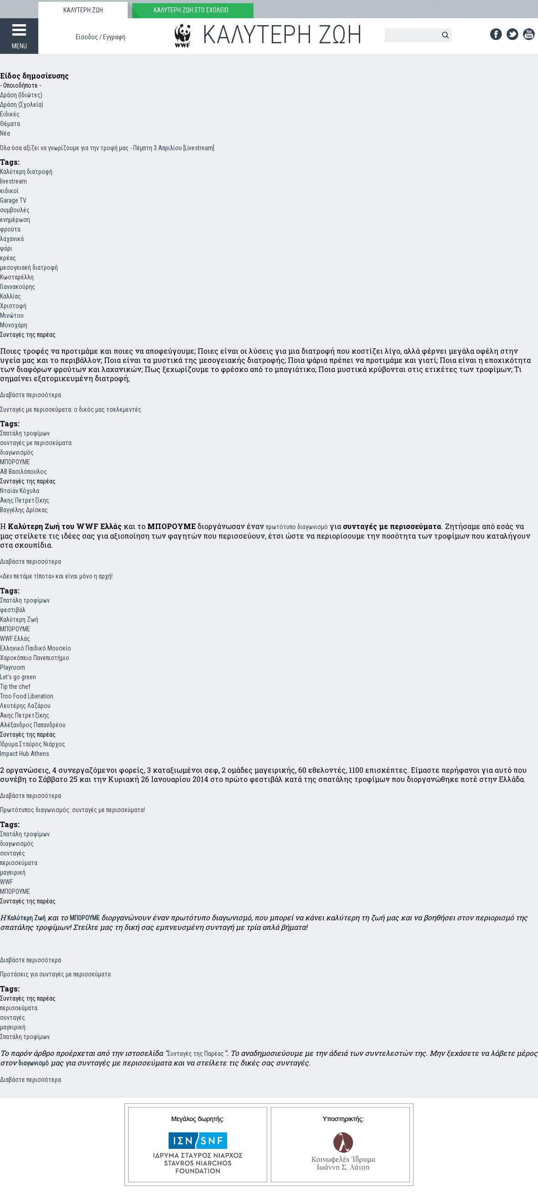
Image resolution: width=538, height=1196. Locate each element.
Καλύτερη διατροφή (26, 171)
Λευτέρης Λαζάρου (25, 705)
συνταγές (12, 853)
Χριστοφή (13, 305)
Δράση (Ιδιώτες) (21, 95)
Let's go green (18, 677)
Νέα (5, 133)
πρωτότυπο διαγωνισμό (297, 526)
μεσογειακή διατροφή (29, 267)
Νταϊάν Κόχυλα (19, 490)
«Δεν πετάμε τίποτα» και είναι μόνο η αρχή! (56, 576)
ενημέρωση (15, 219)
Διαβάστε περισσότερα (30, 394)
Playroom (12, 667)
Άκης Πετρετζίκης (24, 500)
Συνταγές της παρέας (28, 334)
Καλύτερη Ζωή (19, 619)
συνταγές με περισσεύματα (36, 442)
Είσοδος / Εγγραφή (100, 37)
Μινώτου (12, 315)
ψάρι (6, 248)
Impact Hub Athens (24, 753)
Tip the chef (15, 686)
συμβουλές (15, 210)
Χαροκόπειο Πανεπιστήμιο (34, 657)
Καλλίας (10, 296)
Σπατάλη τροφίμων (25, 433)
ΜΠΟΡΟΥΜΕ (15, 462)
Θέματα (10, 123)
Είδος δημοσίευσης (34, 75)
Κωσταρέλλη (17, 277)
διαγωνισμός (17, 452)
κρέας (8, 258)
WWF (6, 882)
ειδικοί (9, 190)
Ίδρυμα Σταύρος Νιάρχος (32, 744)
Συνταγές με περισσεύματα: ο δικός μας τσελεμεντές (70, 409)
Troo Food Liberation (26, 696)
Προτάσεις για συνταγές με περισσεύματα (55, 974)
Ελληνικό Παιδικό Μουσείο (35, 648)
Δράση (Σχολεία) (21, 104)
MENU (19, 46)
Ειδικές (10, 114)
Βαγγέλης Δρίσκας (24, 510)
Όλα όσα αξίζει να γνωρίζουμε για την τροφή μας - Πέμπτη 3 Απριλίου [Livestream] (107, 148)
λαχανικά (12, 238)
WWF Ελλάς (15, 638)
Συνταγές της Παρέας (195, 1053)
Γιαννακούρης (17, 286)
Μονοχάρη (13, 325)
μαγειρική (13, 872)
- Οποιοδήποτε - (20, 85)
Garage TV (13, 200)
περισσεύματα (18, 862)
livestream (13, 181)
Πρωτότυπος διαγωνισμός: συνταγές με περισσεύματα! (72, 809)
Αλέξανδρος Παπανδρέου (33, 725)
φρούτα (10, 229)
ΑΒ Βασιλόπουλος (23, 471)
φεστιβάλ (13, 610)
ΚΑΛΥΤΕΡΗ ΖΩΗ (83, 10)
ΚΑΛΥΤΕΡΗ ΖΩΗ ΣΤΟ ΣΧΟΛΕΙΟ (191, 10)
